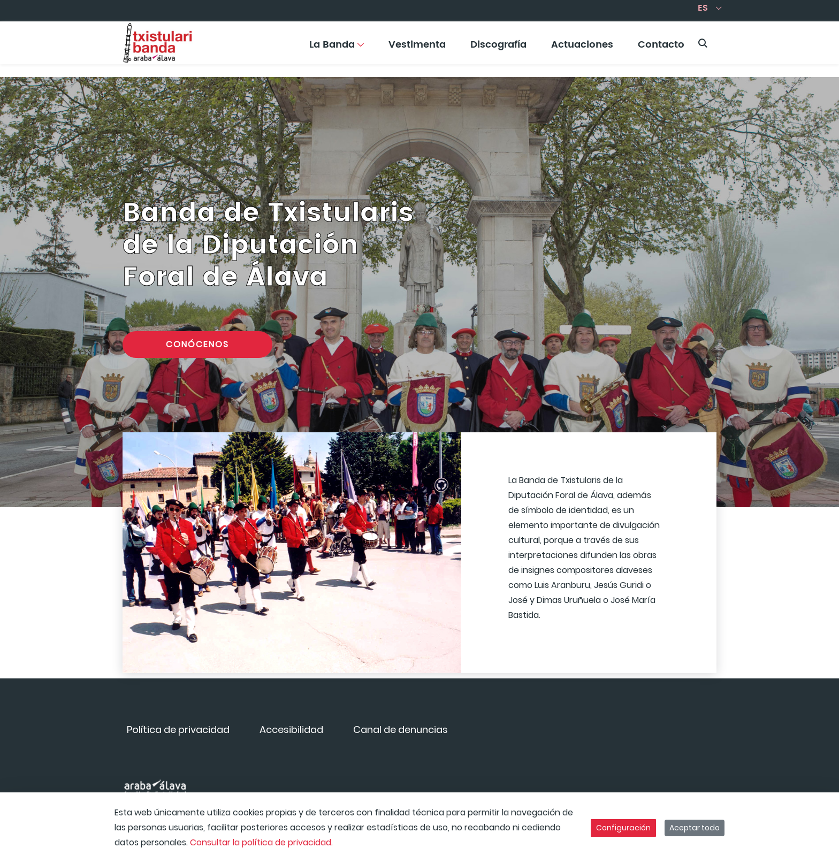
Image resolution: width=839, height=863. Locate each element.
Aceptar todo (694, 827)
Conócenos (197, 344)
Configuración (623, 827)
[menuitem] (336, 48)
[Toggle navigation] (812, 40)
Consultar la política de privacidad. (261, 842)
